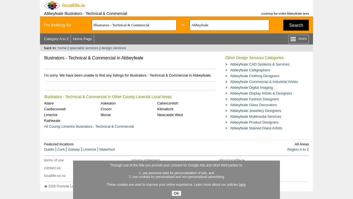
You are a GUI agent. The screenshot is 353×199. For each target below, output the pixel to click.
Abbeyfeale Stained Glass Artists (256, 128)
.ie (73, 5)
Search (296, 25)
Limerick (50, 115)
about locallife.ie (232, 160)
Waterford (107, 149)
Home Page (82, 39)
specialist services (83, 48)
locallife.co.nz (55, 176)
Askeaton (108, 103)
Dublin (49, 149)
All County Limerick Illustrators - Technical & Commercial (89, 126)
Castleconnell (55, 109)
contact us (52, 168)
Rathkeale (52, 121)
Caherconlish (167, 103)
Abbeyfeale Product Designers (254, 122)
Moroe (106, 115)
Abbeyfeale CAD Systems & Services (259, 64)
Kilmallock (165, 109)
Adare (49, 103)
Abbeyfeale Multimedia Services (255, 116)
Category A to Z (56, 39)
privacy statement (146, 160)
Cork (61, 149)
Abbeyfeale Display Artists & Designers (261, 93)
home (62, 48)
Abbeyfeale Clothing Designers (254, 76)
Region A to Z (298, 149)
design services (113, 48)
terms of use (54, 160)
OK (176, 193)
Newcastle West (170, 115)
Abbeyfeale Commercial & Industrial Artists (264, 82)
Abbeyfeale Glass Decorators (253, 105)
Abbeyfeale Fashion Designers (254, 99)
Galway (74, 149)
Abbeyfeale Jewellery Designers (255, 111)
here (242, 185)
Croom (106, 109)
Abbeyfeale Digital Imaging (251, 87)
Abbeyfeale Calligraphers (250, 70)
